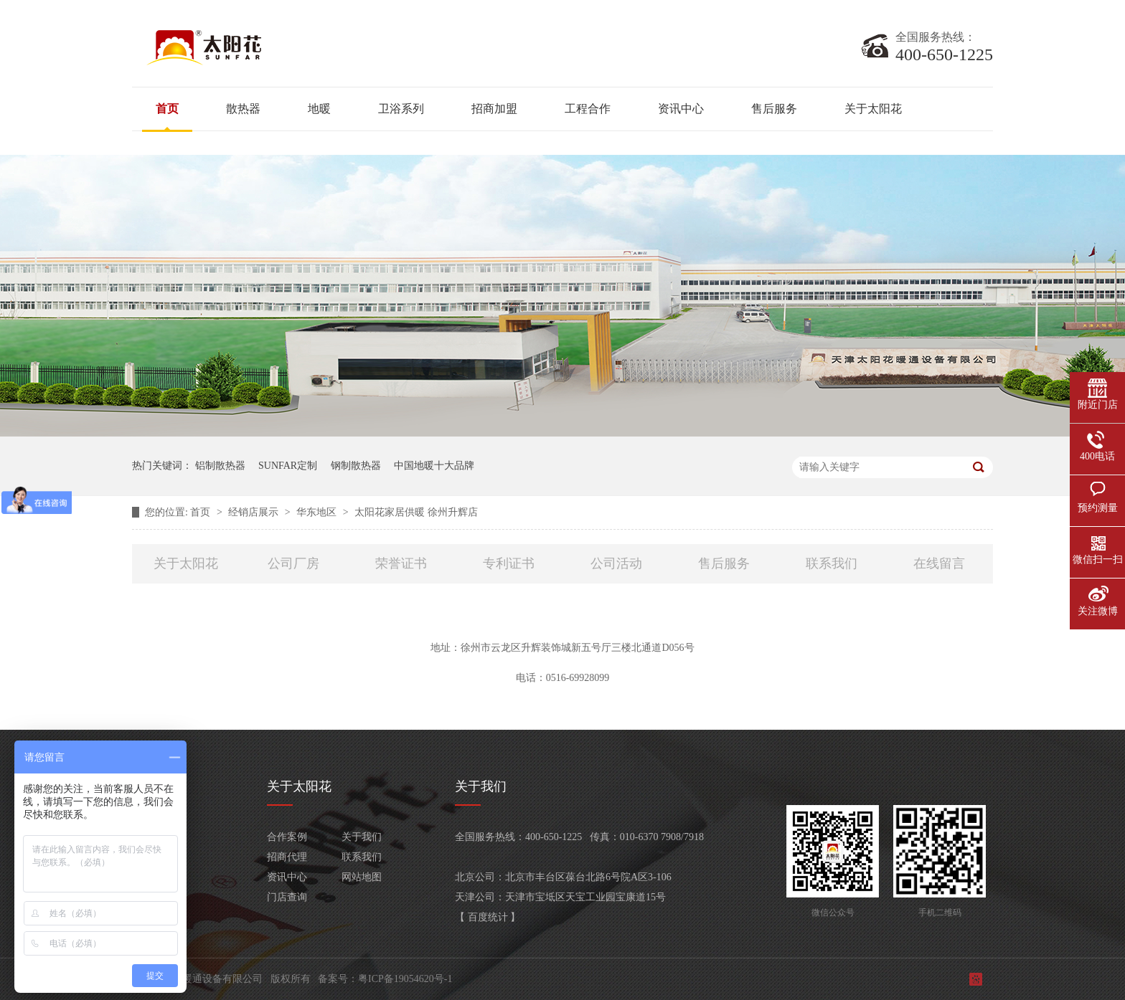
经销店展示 (254, 512)
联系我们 (831, 563)
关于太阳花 (873, 109)
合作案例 (287, 837)
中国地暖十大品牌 (434, 465)
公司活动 (616, 563)
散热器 (243, 109)
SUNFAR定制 (287, 465)
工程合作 (588, 109)
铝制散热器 (220, 465)
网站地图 (362, 877)
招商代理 (287, 857)
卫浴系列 (401, 109)
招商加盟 (494, 109)
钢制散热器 (356, 465)
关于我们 (362, 837)
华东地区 (317, 512)
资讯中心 (681, 109)
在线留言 (939, 563)
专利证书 (509, 563)
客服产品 (152, 897)
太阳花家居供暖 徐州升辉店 (416, 512)
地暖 (319, 109)
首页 (167, 109)
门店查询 (287, 897)
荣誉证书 (401, 563)
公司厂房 (293, 563)
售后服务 (774, 109)
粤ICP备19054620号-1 (405, 978)
